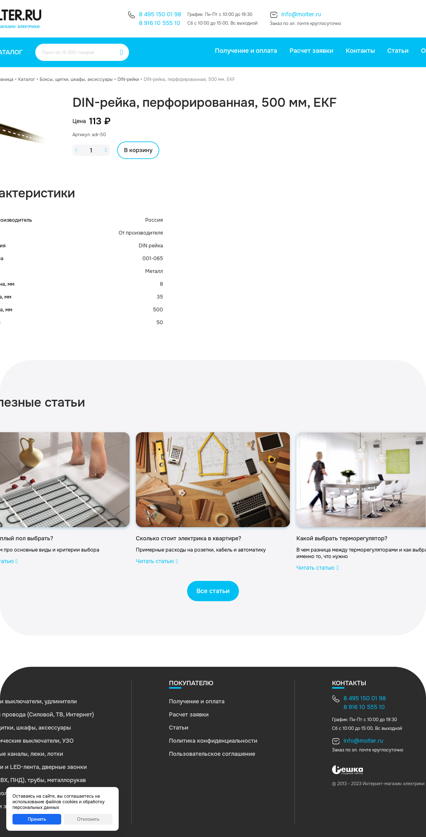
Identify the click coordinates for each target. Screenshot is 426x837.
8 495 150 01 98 (160, 14)
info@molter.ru (301, 14)
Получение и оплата (246, 51)
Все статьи (213, 591)
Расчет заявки (311, 51)
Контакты (360, 51)
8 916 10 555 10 (159, 23)
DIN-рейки (128, 79)
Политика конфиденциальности (213, 740)
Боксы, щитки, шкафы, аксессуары (76, 79)
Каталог (26, 79)
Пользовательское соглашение (212, 753)
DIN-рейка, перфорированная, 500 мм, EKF (189, 79)
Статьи (398, 51)
